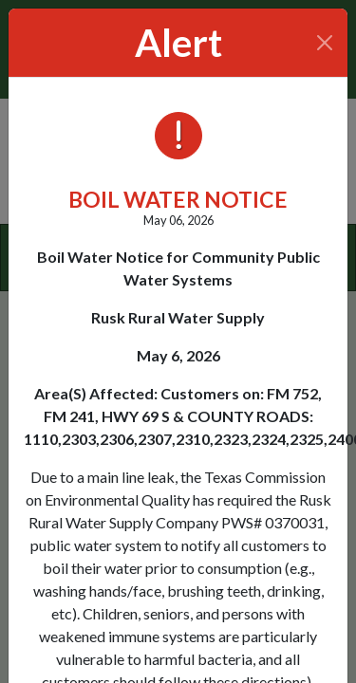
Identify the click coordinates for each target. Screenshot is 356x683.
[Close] (325, 43)
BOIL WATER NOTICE (178, 199)
